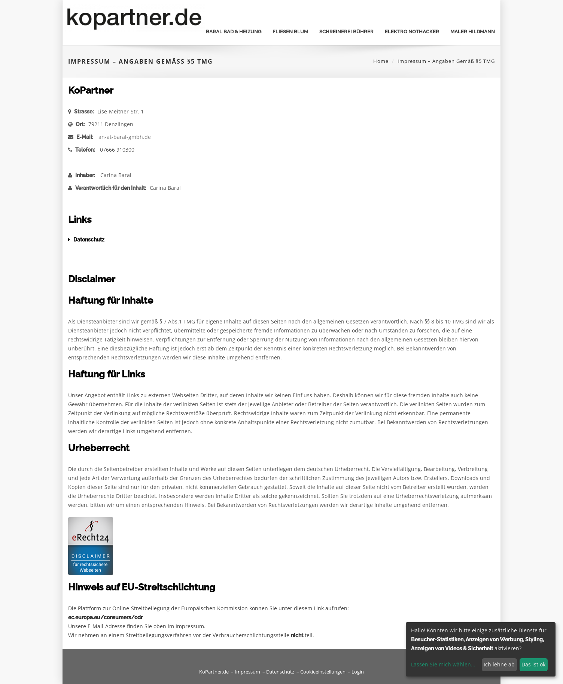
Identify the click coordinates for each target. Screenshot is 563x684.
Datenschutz (280, 672)
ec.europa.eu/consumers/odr (105, 617)
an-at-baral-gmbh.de (124, 136)
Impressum (247, 672)
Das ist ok (533, 664)
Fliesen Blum (290, 31)
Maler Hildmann (472, 31)
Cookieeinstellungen (323, 672)
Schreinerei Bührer (346, 31)
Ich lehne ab (499, 664)
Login (358, 672)
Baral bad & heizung (233, 31)
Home (381, 61)
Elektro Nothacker (412, 31)
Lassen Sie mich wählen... (443, 664)
